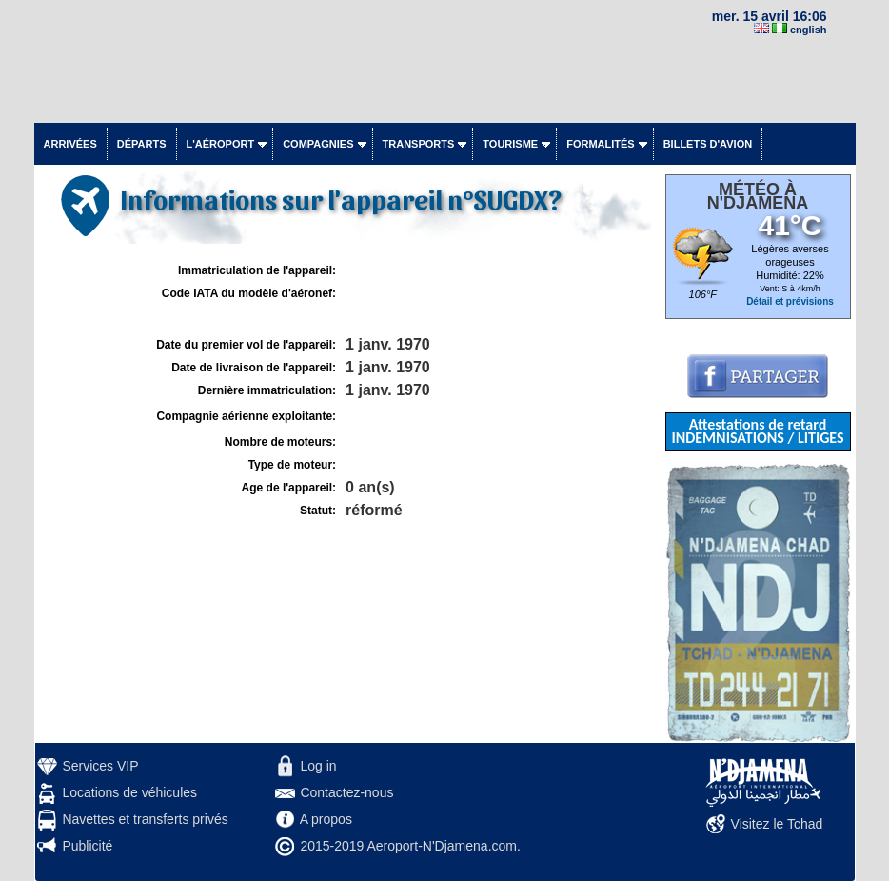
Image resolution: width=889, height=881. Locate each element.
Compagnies (318, 144)
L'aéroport (221, 144)
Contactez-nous (346, 792)
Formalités (600, 144)
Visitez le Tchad (777, 823)
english (808, 29)
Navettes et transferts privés (144, 819)
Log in (318, 765)
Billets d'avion (707, 144)
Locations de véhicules (129, 792)
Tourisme (510, 144)
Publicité (87, 845)
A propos (326, 819)
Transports (419, 144)
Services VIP (100, 765)
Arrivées (70, 144)
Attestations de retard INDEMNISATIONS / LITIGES (757, 431)
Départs (142, 144)
